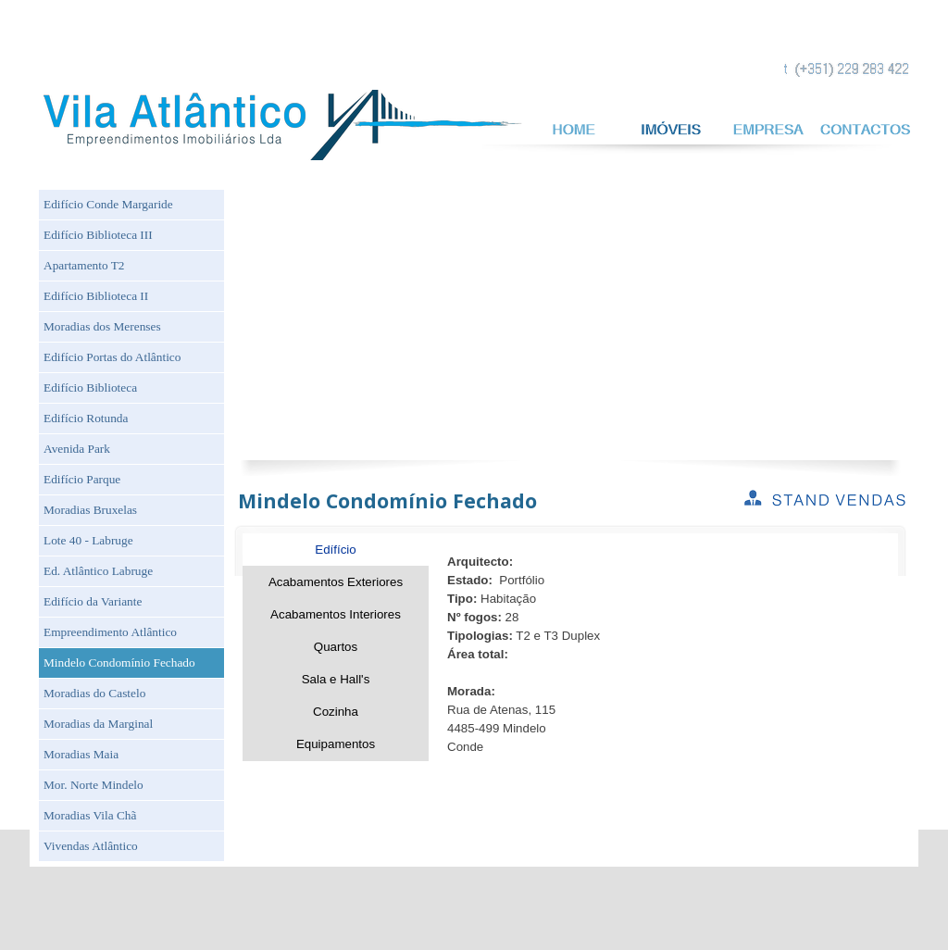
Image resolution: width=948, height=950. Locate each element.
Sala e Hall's (336, 679)
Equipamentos (335, 744)
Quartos (335, 647)
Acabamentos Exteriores (335, 582)
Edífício (335, 549)
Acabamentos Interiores (335, 614)
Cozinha (335, 712)
